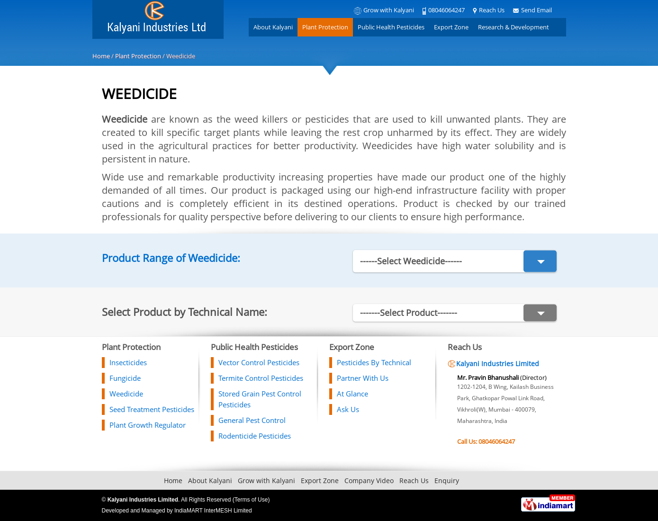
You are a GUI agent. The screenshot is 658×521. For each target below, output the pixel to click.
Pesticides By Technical (374, 362)
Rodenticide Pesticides (254, 435)
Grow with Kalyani (388, 10)
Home (101, 56)
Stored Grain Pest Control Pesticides (259, 399)
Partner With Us (362, 378)
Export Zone (451, 27)
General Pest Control (252, 420)
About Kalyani (273, 27)
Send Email (536, 10)
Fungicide (125, 378)
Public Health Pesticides (391, 27)
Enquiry (446, 480)
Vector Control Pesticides (258, 362)
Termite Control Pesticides (260, 378)
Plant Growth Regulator (147, 425)
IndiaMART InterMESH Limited (213, 510)
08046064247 (446, 10)
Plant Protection (325, 27)
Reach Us (492, 10)
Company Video (369, 480)
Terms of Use (251, 499)
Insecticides (128, 362)
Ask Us (348, 409)
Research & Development (513, 27)
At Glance (352, 393)
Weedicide (126, 393)
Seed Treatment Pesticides (151, 409)
